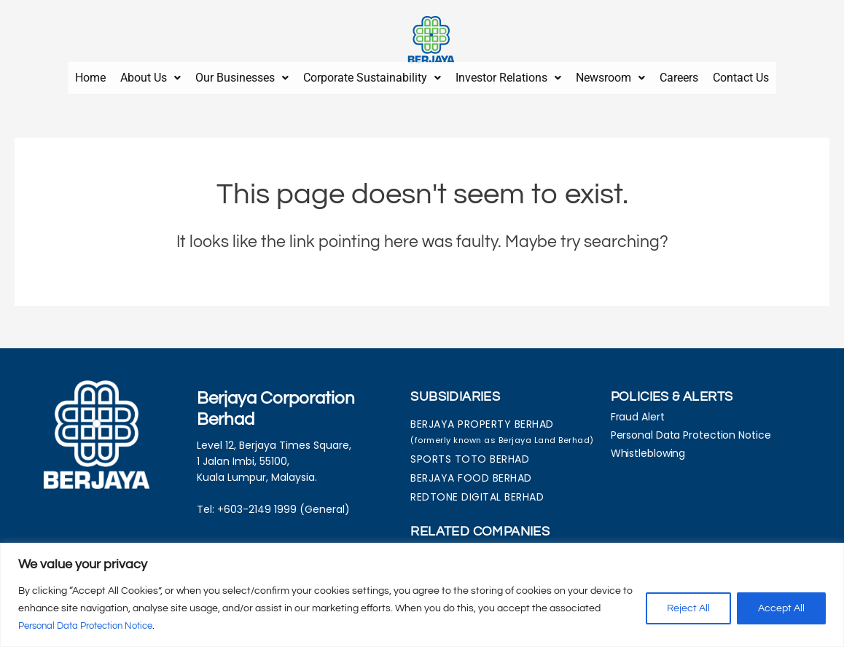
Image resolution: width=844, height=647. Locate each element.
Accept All (781, 608)
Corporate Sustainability (372, 75)
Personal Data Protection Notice (93, 626)
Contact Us (741, 75)
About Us (150, 75)
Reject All (688, 608)
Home (90, 75)
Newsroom (610, 75)
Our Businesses (242, 75)
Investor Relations (508, 75)
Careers (679, 75)
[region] (422, 595)
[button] (150, 75)
